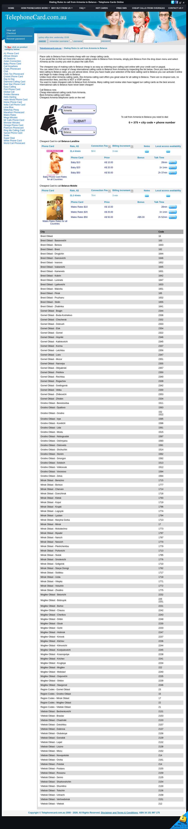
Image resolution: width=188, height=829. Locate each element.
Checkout (11, 33)
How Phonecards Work (34, 8)
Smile (6, 135)
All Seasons (9, 58)
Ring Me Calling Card (14, 130)
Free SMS (121, 8)
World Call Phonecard (14, 143)
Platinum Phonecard (14, 128)
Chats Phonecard (12, 69)
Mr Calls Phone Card (14, 120)
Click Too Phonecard (14, 74)
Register (42, 41)
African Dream (11, 56)
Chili (6, 71)
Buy (9, 47)
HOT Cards (102, 8)
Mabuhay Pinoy (11, 110)
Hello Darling (10, 97)
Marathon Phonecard (14, 112)
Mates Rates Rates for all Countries (55, 222)
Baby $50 (75, 172)
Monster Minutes (12, 122)
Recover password (16, 39)
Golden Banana (11, 94)
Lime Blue (8, 107)
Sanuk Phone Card (13, 133)
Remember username (59, 41)
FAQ (81, 8)
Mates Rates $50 (79, 217)
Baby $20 (75, 167)
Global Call (9, 92)
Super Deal (9, 138)
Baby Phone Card (12, 63)
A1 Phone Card (11, 53)
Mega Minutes (10, 117)
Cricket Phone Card (13, 76)
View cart (11, 30)
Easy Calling (10, 86)
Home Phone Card (13, 102)
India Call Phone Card (14, 104)
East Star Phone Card (14, 84)
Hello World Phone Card (15, 99)
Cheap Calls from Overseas (148, 8)
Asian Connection (12, 61)
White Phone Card (13, 140)
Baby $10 (75, 162)
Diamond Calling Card (14, 81)
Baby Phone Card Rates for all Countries (55, 178)
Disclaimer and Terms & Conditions (119, 812)
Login (132, 41)
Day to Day (9, 79)
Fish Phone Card (12, 89)
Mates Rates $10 (79, 207)
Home (11, 8)
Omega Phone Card (13, 125)
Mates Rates (10, 115)
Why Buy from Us (60, 8)
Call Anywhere (11, 66)
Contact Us (174, 8)
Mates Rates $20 (79, 212)
